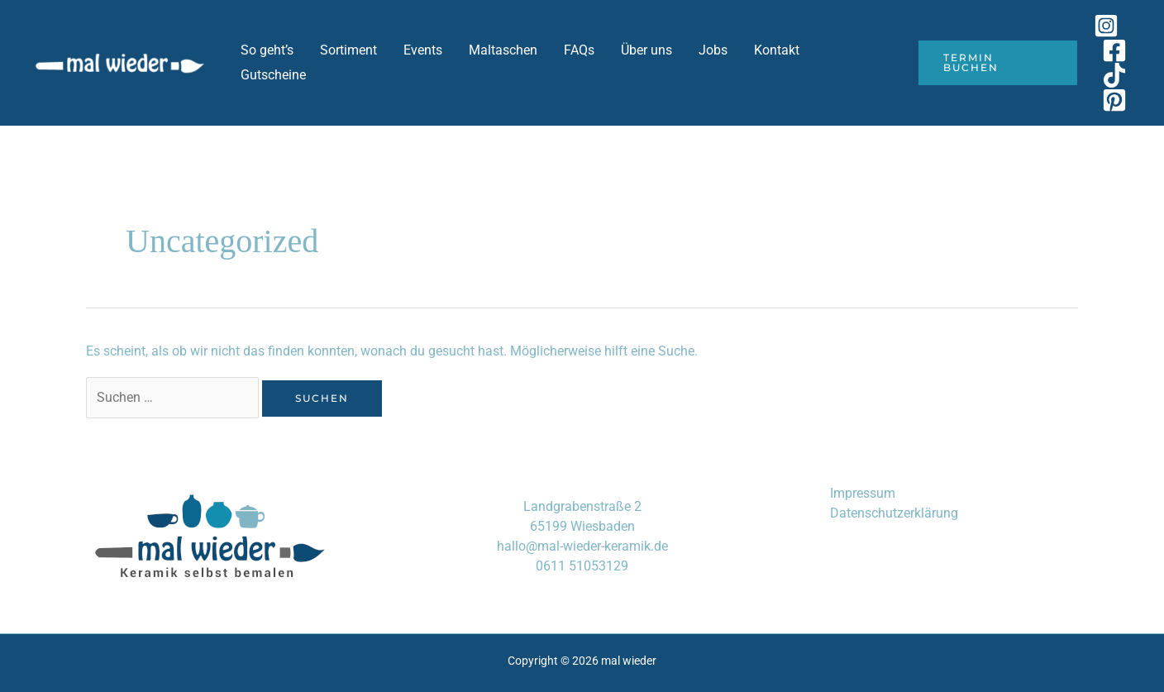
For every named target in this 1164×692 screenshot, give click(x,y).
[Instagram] (1106, 25)
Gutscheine (273, 75)
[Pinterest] (1114, 100)
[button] (997, 63)
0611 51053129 (582, 566)
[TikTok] (1114, 75)
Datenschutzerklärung (894, 513)
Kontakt (776, 50)
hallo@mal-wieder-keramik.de (582, 546)
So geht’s (267, 50)
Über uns (646, 50)
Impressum (862, 493)
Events (422, 50)
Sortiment (348, 50)
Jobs (713, 50)
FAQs (579, 50)
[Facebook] (1114, 50)
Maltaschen (503, 50)
